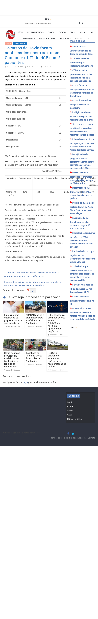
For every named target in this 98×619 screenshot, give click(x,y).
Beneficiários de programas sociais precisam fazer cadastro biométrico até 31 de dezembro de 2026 (82, 161)
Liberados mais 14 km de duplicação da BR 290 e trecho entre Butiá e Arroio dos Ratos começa (82, 144)
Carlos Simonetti (33, 67)
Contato (79, 38)
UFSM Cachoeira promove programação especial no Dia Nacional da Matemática (81, 178)
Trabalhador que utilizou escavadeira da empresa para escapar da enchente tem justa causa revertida (82, 273)
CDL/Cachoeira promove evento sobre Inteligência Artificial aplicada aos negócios (56, 323)
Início (20, 32)
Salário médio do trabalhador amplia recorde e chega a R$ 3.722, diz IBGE (80, 223)
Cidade (51, 32)
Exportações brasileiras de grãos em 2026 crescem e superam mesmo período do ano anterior (82, 240)
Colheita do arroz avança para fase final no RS (82, 300)
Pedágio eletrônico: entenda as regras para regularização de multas (57, 360)
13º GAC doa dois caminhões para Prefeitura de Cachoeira (35, 319)
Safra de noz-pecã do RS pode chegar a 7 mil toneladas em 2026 (81, 288)
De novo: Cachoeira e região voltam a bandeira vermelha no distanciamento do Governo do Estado (33, 284)
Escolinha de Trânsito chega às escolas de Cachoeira (34, 357)
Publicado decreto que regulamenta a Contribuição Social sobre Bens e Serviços (82, 256)
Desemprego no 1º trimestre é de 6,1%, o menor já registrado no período (81, 193)
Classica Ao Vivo (47, 38)
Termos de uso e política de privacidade (68, 438)
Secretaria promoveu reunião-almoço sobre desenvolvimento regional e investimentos (82, 129)
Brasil (73, 32)
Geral (83, 32)
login (25, 382)
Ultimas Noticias (35, 32)
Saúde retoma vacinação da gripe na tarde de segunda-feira (13, 319)
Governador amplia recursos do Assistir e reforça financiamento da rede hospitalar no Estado (82, 313)
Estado (62, 32)
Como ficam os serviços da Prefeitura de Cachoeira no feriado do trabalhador (12, 360)
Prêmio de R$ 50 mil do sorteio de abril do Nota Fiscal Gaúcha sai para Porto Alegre (82, 208)
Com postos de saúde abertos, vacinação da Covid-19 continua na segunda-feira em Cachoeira (31, 274)
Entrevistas (27, 38)
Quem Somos (65, 38)
